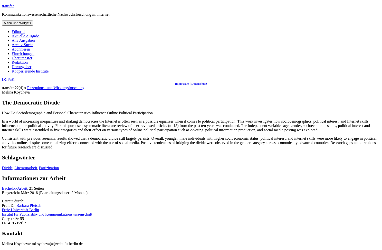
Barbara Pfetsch (29, 205)
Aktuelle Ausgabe (25, 36)
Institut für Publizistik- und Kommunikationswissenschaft (47, 214)
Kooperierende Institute (30, 71)
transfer (8, 6)
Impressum (182, 83)
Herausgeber (21, 67)
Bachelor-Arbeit (14, 188)
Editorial (18, 32)
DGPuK (8, 79)
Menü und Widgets (17, 23)
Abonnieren (21, 49)
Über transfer (22, 58)
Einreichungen (23, 54)
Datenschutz (199, 83)
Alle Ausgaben (23, 40)
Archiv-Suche (22, 45)
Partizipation (49, 168)
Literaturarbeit (26, 168)
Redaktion (20, 62)
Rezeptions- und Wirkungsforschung (56, 88)
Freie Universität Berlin (20, 210)
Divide (7, 168)
